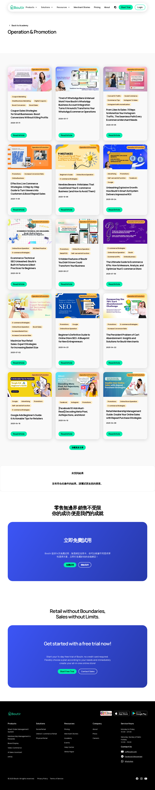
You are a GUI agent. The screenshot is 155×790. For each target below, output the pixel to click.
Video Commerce (15, 748)
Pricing (97, 7)
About (107, 7)
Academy (68, 738)
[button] (31, 7)
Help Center (69, 747)
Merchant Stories (82, 7)
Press (95, 734)
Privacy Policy (42, 778)
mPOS (10, 757)
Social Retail (41, 729)
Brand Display (13, 743)
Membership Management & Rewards (19, 737)
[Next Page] (77, 447)
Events (67, 743)
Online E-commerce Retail (46, 734)
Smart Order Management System (18, 730)
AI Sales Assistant (15, 752)
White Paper (69, 751)
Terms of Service (56, 778)
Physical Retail (41, 738)
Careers (96, 738)
